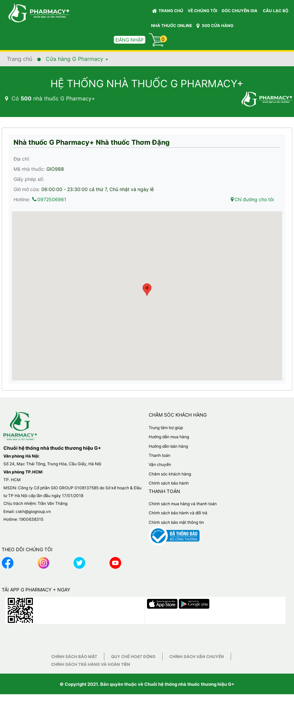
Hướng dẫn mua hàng (169, 436)
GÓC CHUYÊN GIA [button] (240, 12)
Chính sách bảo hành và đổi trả (178, 512)
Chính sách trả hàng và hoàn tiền (90, 664)
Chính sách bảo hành (169, 483)
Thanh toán (159, 455)
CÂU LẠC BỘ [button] (275, 10)
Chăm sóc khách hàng (170, 473)
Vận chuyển (160, 464)
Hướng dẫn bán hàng (168, 446)
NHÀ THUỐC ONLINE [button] (171, 25)
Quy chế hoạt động (133, 656)
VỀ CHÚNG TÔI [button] (202, 10)
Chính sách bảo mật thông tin (176, 522)
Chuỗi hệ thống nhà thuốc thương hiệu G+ (189, 684)
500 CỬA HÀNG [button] (214, 25)
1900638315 (31, 519)
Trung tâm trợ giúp (166, 427)
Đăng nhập (129, 40)
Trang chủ (167, 11)
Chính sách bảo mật (74, 656)
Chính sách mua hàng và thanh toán (183, 503)
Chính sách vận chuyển (196, 656)
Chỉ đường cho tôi (252, 199)
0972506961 (48, 199)
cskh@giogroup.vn (33, 511)
